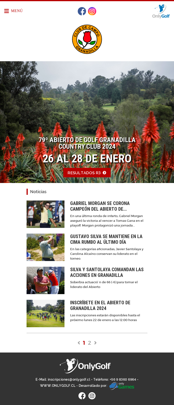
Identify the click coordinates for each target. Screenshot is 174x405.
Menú (13, 11)
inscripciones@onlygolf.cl (69, 379)
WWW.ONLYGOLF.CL (58, 386)
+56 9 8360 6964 (123, 379)
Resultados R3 (87, 172)
